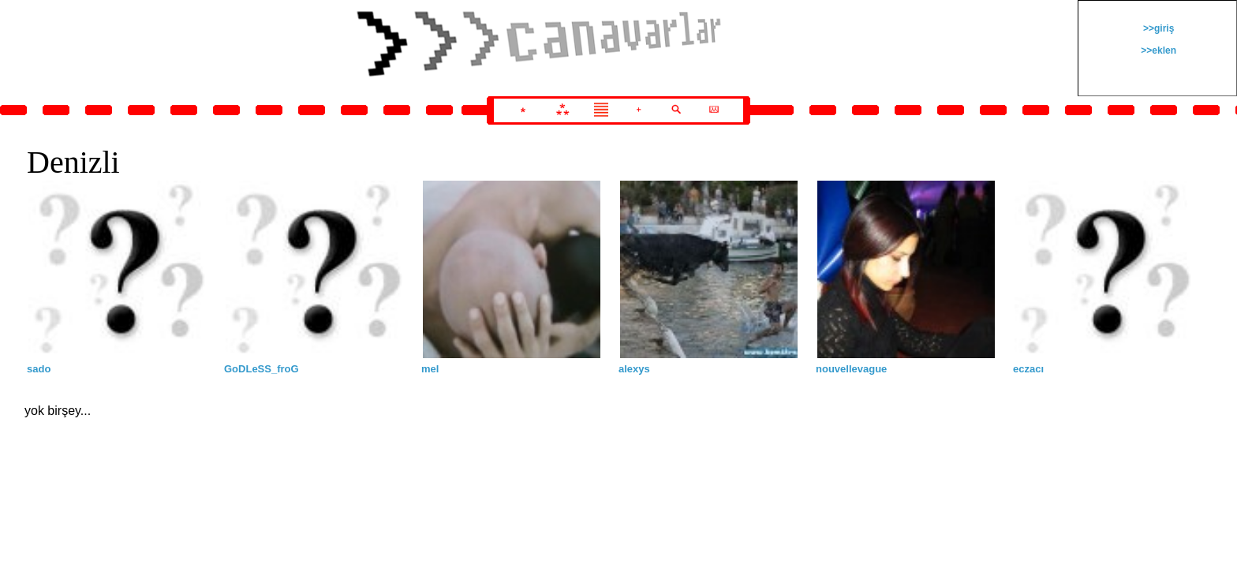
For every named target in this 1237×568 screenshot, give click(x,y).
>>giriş (1158, 28)
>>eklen (1157, 50)
